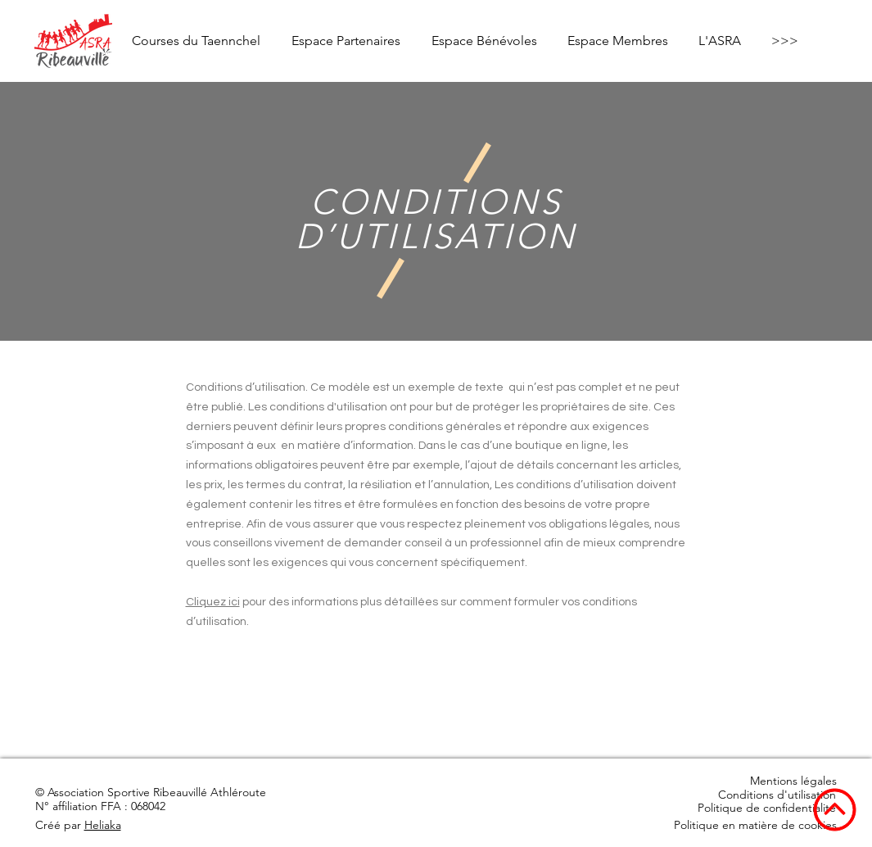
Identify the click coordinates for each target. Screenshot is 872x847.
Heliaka (102, 825)
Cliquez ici (213, 602)
